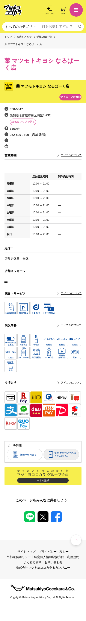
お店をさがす (24, 37)
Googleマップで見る (23, 121)
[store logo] (13, 11)
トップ (8, 37)
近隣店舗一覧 (44, 37)
